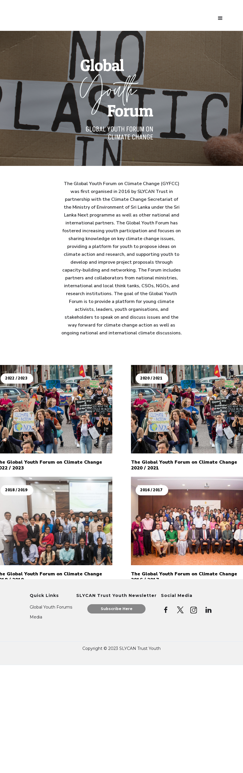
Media (36, 617)
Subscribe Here (116, 609)
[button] (220, 18)
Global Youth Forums (51, 607)
